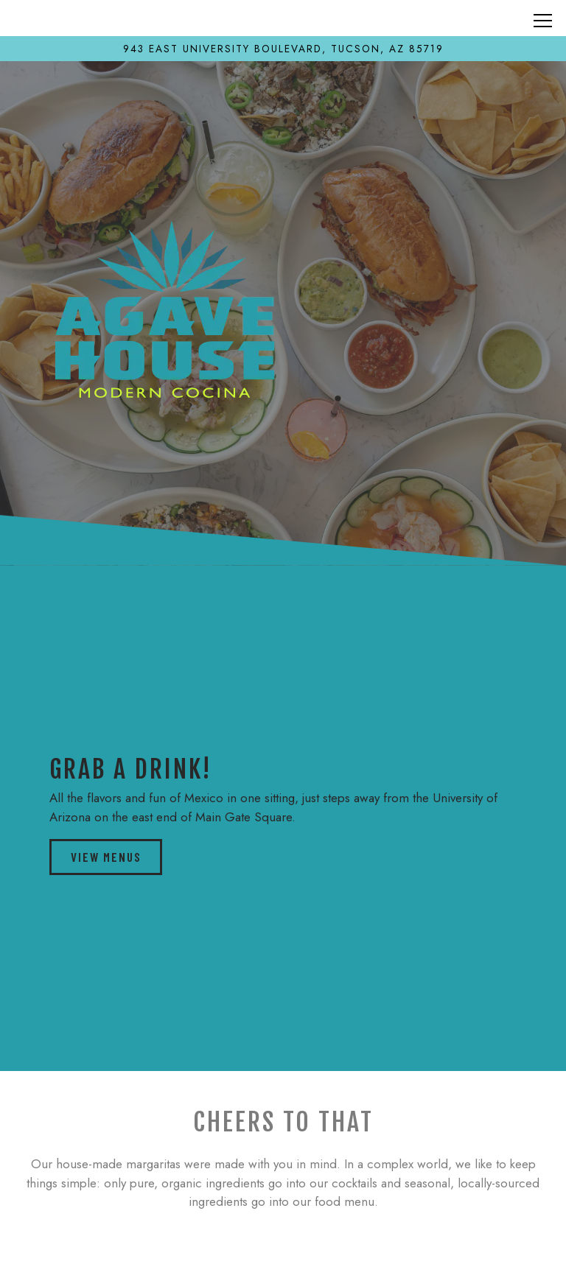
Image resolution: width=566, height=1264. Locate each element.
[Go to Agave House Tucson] (283, 48)
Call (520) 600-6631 (283, 1200)
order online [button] (283, 1242)
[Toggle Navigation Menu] (543, 20)
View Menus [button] (106, 856)
